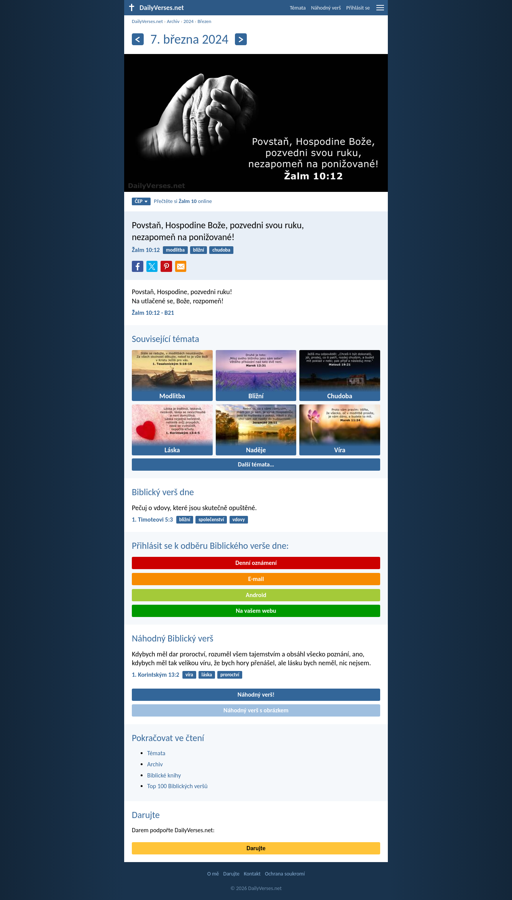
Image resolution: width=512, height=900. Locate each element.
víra (189, 674)
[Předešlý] (138, 39)
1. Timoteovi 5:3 (152, 519)
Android (256, 595)
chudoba (221, 250)
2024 (189, 21)
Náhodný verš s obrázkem (256, 710)
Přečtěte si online (183, 201)
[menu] (380, 10)
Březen (204, 21)
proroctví (229, 674)
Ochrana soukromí (285, 874)
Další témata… (256, 464)
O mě (213, 874)
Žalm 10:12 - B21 (153, 312)
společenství (211, 519)
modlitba (175, 250)
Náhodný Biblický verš (172, 638)
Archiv (173, 21)
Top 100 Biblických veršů (177, 786)
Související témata (165, 338)
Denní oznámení (256, 562)
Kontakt (252, 874)
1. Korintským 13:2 (155, 674)
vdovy (238, 519)
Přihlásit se (358, 8)
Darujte (146, 814)
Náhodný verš (326, 8)
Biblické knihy (164, 775)
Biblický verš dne (163, 491)
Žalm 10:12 (146, 250)
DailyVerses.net (147, 21)
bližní (198, 250)
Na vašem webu (256, 610)
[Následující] (241, 39)
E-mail (256, 579)
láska (207, 674)
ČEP (141, 201)
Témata (298, 8)
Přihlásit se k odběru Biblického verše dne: (210, 545)
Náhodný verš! (256, 694)
